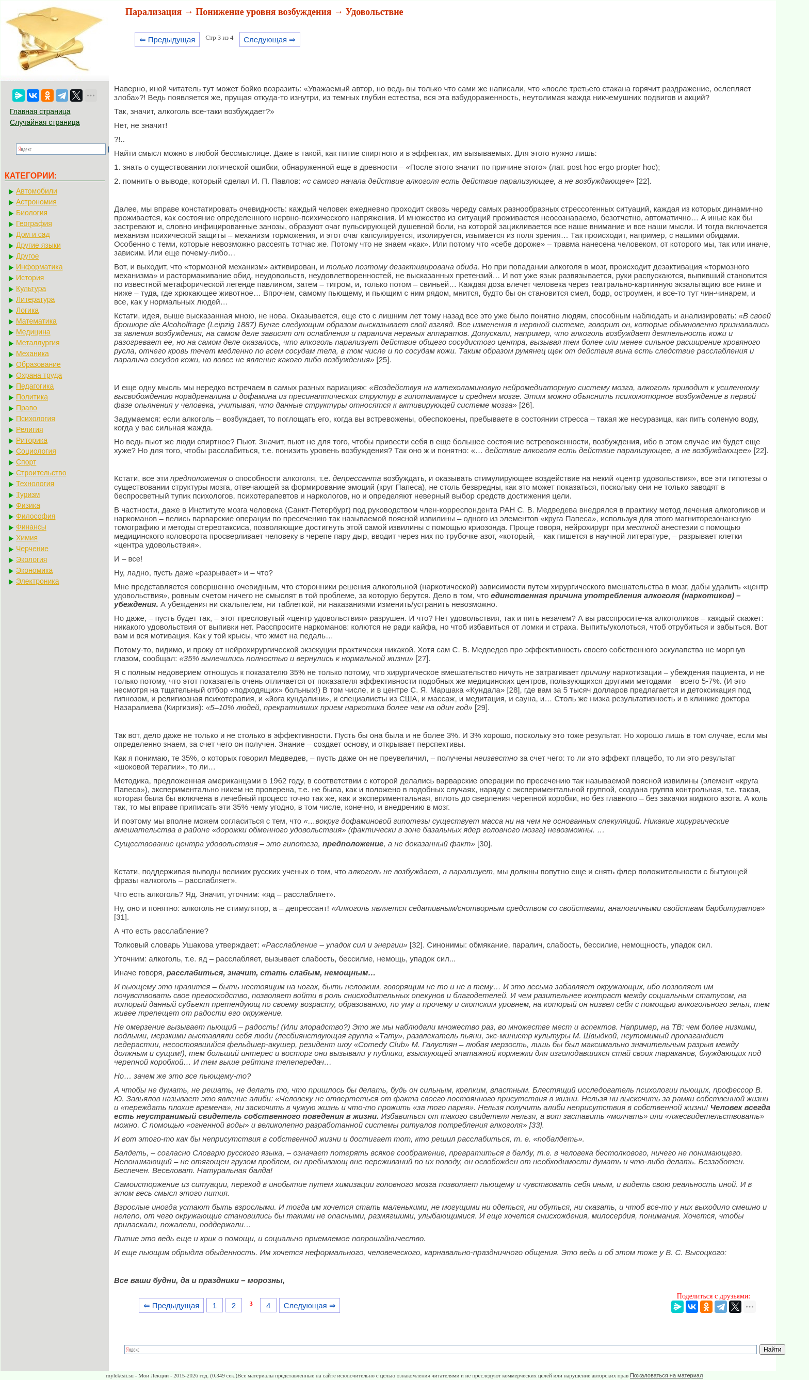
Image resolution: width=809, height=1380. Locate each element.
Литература (35, 299)
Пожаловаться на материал (666, 1375)
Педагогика (35, 386)
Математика (36, 321)
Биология (31, 212)
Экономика (34, 570)
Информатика (39, 267)
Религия (29, 429)
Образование (38, 364)
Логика (27, 310)
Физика (28, 505)
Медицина (33, 332)
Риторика (31, 440)
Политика (32, 397)
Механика (32, 353)
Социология (36, 451)
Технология (35, 483)
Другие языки (38, 245)
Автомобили (36, 191)
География (34, 223)
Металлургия (38, 343)
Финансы (31, 527)
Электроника (37, 581)
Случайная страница (45, 122)
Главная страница (40, 111)
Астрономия (36, 202)
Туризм (28, 494)
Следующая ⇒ (270, 39)
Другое (27, 256)
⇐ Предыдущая (167, 39)
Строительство (41, 473)
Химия (27, 538)
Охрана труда (39, 375)
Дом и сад (33, 234)
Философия (35, 516)
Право (26, 408)
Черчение (32, 548)
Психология (35, 418)
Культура (31, 288)
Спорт (26, 462)
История (30, 278)
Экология (31, 559)
